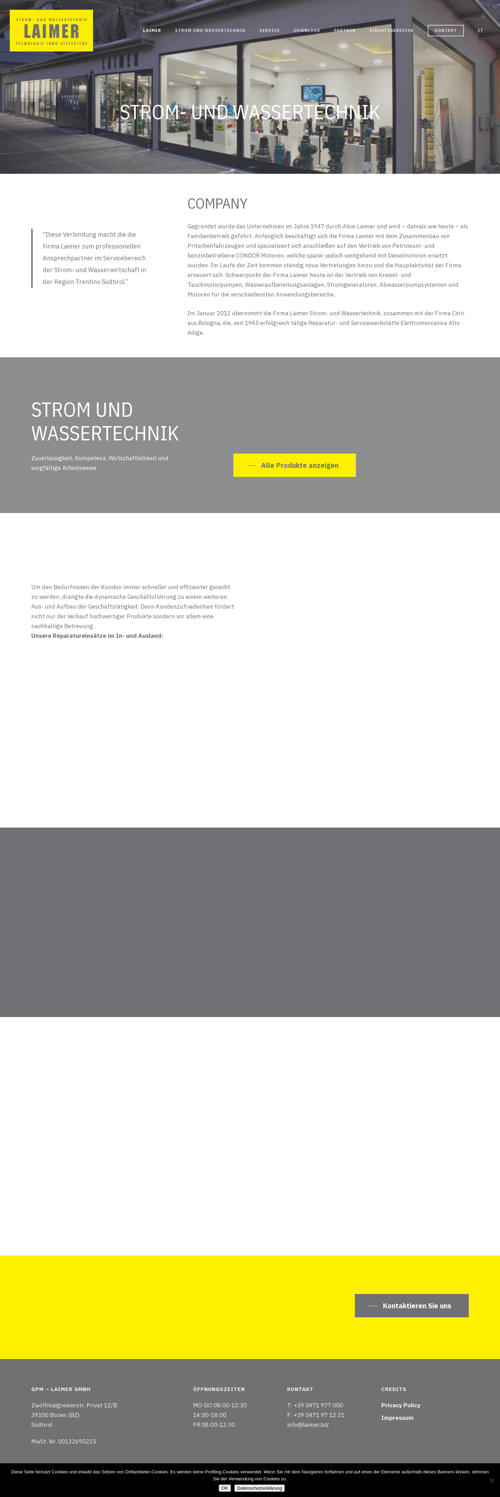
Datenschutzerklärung (259, 1488)
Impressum (397, 1418)
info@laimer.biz (308, 1425)
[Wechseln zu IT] (480, 30)
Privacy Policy (400, 1405)
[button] (294, 465)
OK (225, 1488)
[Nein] (491, 1480)
